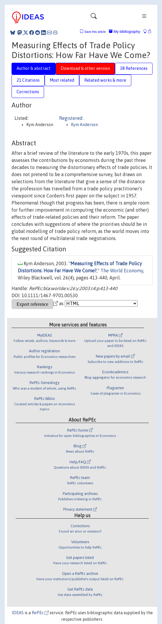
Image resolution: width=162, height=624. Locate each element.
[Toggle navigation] (93, 17)
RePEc (40, 612)
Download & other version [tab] (85, 68)
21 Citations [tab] (28, 80)
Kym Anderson (84, 124)
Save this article (95, 31)
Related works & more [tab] (105, 80)
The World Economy (122, 270)
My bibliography (124, 31)
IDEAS (18, 612)
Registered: (71, 118)
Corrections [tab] (28, 91)
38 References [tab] (134, 68)
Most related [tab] (62, 80)
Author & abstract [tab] (34, 68)
